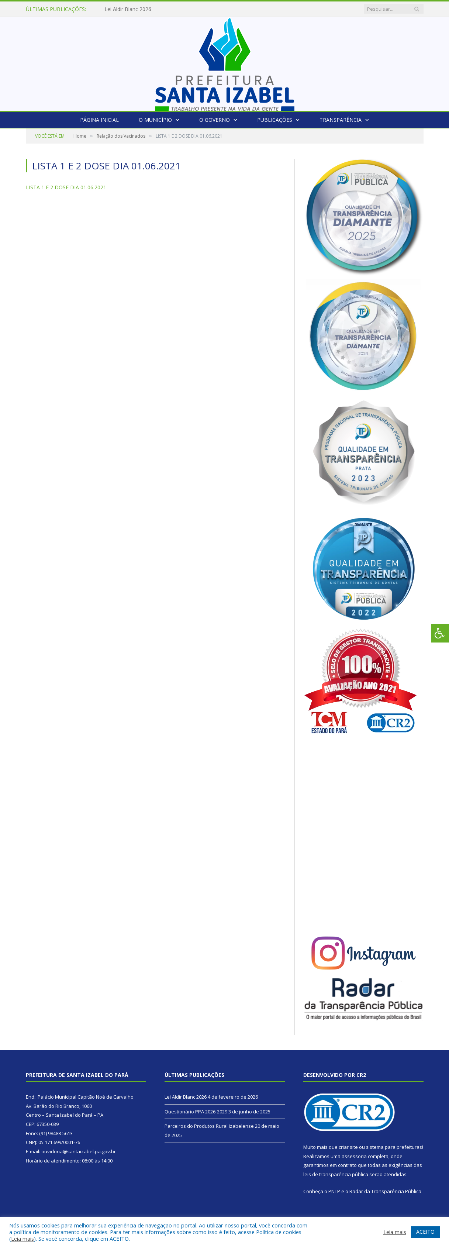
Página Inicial (99, 119)
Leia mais (22, 1238)
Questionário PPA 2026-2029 (196, 1111)
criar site (348, 1147)
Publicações (274, 119)
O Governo (214, 119)
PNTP (334, 1191)
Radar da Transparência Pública (385, 1191)
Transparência (341, 119)
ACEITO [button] (425, 1231)
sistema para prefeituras (394, 1147)
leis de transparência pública (335, 1174)
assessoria (354, 1156)
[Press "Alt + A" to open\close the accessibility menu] (440, 633)
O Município (155, 119)
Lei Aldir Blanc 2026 (127, 9)
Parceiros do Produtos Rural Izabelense (209, 1126)
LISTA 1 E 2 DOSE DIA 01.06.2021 (66, 187)
